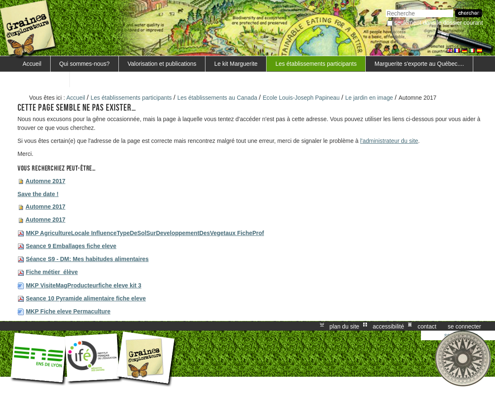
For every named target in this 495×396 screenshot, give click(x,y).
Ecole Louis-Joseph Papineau (301, 97)
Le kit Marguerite (236, 63)
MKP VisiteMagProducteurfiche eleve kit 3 (83, 285)
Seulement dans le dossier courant (438, 22)
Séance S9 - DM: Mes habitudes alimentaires (87, 259)
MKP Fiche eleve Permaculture (68, 311)
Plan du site (344, 326)
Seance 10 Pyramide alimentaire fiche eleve (86, 298)
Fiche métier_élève (52, 272)
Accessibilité (388, 326)
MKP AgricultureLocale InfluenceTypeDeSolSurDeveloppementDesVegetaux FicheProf (145, 233)
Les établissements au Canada (217, 97)
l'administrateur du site (389, 140)
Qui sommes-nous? (84, 63)
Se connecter (464, 326)
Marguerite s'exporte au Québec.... (419, 63)
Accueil (32, 63)
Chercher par (385, 8)
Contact (427, 326)
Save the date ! (38, 194)
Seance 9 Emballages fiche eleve (71, 246)
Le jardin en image (369, 97)
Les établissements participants (316, 63)
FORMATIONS (42, 79)
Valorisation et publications (162, 63)
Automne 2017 (45, 181)
